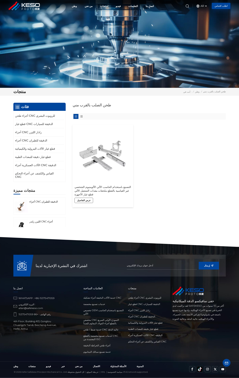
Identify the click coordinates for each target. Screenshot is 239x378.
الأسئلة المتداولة (118, 366)
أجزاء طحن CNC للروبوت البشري (35, 116)
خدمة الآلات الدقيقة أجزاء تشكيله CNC (102, 297)
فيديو (118, 6)
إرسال (209, 266)
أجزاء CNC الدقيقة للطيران (31, 140)
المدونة (140, 366)
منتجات (104, 6)
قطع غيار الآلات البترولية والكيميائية (35, 148)
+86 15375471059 (28, 314)
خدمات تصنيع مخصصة (94, 304)
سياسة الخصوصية (115, 372)
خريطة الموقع (92, 372)
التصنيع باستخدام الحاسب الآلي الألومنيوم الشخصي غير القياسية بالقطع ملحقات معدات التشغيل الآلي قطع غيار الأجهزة (96, 178)
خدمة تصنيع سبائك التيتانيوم (97, 351)
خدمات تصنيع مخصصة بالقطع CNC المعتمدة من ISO (100, 337)
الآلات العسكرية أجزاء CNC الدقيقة (35, 165)
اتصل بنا (150, 6)
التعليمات (133, 6)
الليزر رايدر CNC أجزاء (41, 221)
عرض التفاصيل (84, 188)
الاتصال (96, 366)
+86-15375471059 (44, 298)
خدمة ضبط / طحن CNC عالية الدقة (101, 329)
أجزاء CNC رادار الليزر (28, 132)
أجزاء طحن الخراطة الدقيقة (96, 345)
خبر (63, 366)
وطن (74, 6)
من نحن (89, 6)
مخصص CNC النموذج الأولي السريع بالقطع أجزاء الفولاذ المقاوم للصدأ (101, 321)
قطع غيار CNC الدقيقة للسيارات (34, 124)
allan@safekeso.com (31, 308)
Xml (103, 372)
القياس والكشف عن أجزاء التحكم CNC (34, 175)
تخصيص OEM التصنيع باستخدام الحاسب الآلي (103, 312)
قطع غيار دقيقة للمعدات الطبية (33, 157)
